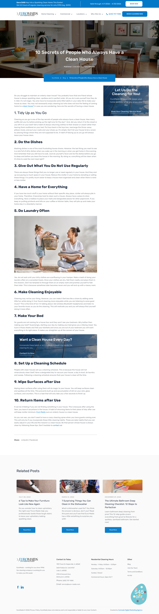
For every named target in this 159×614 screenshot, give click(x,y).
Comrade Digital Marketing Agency (130, 610)
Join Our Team (133, 568)
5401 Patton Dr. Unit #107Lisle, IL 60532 (66, 569)
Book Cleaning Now (135, 14)
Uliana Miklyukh (89, 67)
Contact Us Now (26, 353)
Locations (81, 14)
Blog (64, 78)
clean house (28, 106)
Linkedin (24, 440)
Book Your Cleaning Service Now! (126, 111)
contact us (57, 425)
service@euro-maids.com (71, 584)
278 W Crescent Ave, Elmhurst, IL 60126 (64, 575)
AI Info (130, 575)
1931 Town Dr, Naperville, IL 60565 (68, 564)
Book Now (134, 4)
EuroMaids (55, 78)
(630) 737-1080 (68, 580)
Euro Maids (40, 412)
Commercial (65, 14)
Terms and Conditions (135, 572)
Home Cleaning (47, 14)
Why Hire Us (96, 14)
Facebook (34, 440)
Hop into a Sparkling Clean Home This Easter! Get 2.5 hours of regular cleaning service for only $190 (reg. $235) (44, 3)
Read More (27, 530)
